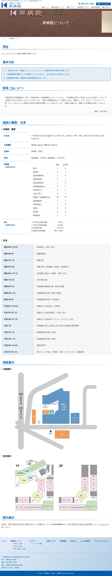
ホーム (46, 7)
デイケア (72, 7)
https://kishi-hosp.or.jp (14, 565)
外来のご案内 (18, 543)
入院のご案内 (18, 546)
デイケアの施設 (37, 543)
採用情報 (97, 7)
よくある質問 (103, 4)
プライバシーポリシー (101, 541)
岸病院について (58, 7)
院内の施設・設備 (19, 549)
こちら (103, 524)
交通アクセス (84, 7)
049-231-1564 (86, 4)
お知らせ (108, 7)
